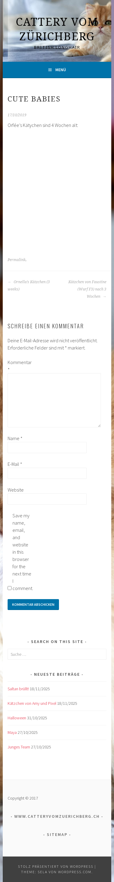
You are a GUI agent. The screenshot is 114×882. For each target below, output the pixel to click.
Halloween (17, 718)
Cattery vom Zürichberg (57, 29)
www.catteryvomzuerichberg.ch (57, 816)
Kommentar (17, 366)
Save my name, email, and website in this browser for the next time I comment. (22, 551)
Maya (12, 732)
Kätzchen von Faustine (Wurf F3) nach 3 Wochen (87, 289)
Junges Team (19, 747)
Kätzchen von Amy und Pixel (32, 703)
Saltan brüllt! (18, 688)
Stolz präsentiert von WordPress (55, 866)
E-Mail (15, 464)
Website (16, 490)
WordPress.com (75, 872)
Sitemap (57, 834)
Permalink (17, 260)
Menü (60, 69)
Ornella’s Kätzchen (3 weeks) (29, 285)
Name (15, 438)
